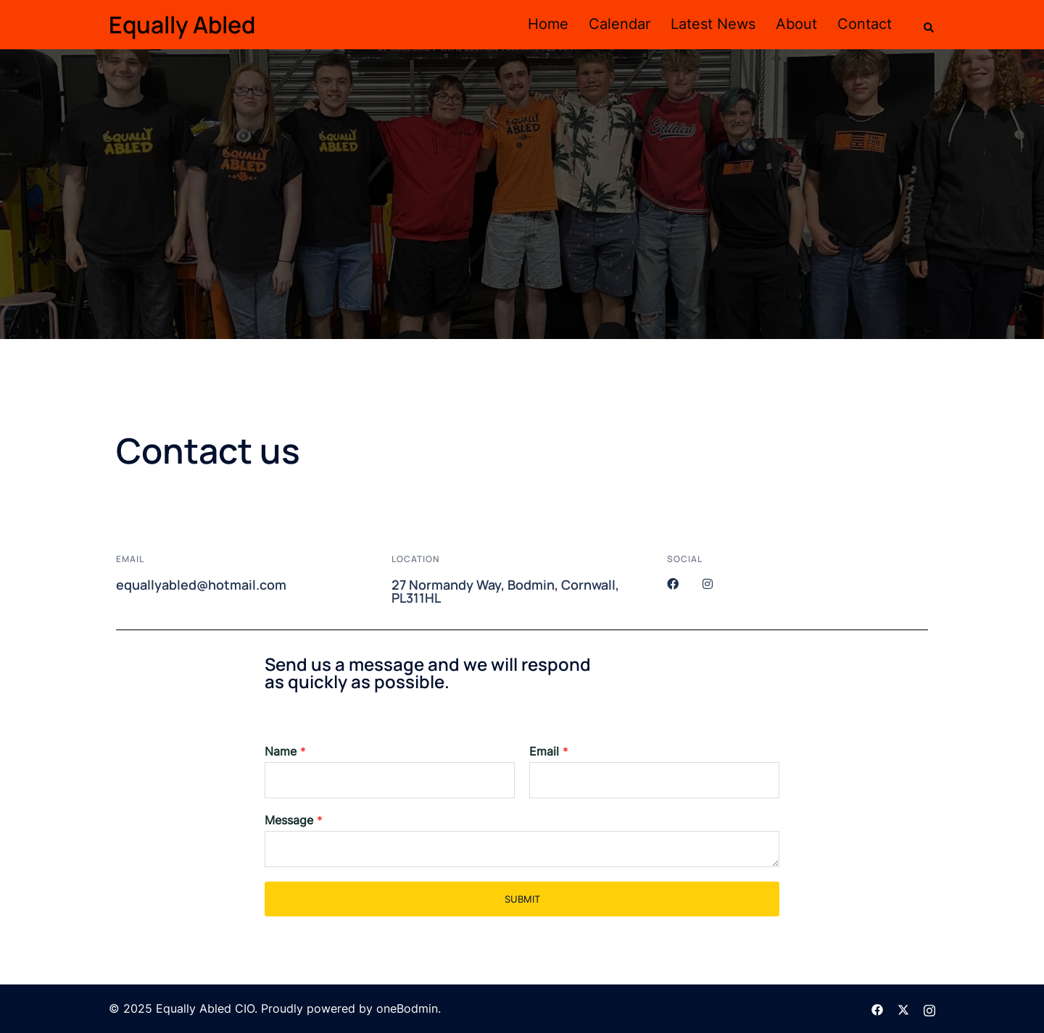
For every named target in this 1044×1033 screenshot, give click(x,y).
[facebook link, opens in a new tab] (877, 1008)
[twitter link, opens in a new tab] (903, 1008)
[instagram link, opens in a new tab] (929, 1008)
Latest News (713, 24)
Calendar (619, 24)
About (796, 24)
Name (285, 751)
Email (548, 751)
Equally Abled (182, 25)
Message (294, 820)
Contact (864, 24)
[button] (929, 24)
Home (548, 24)
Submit (522, 899)
